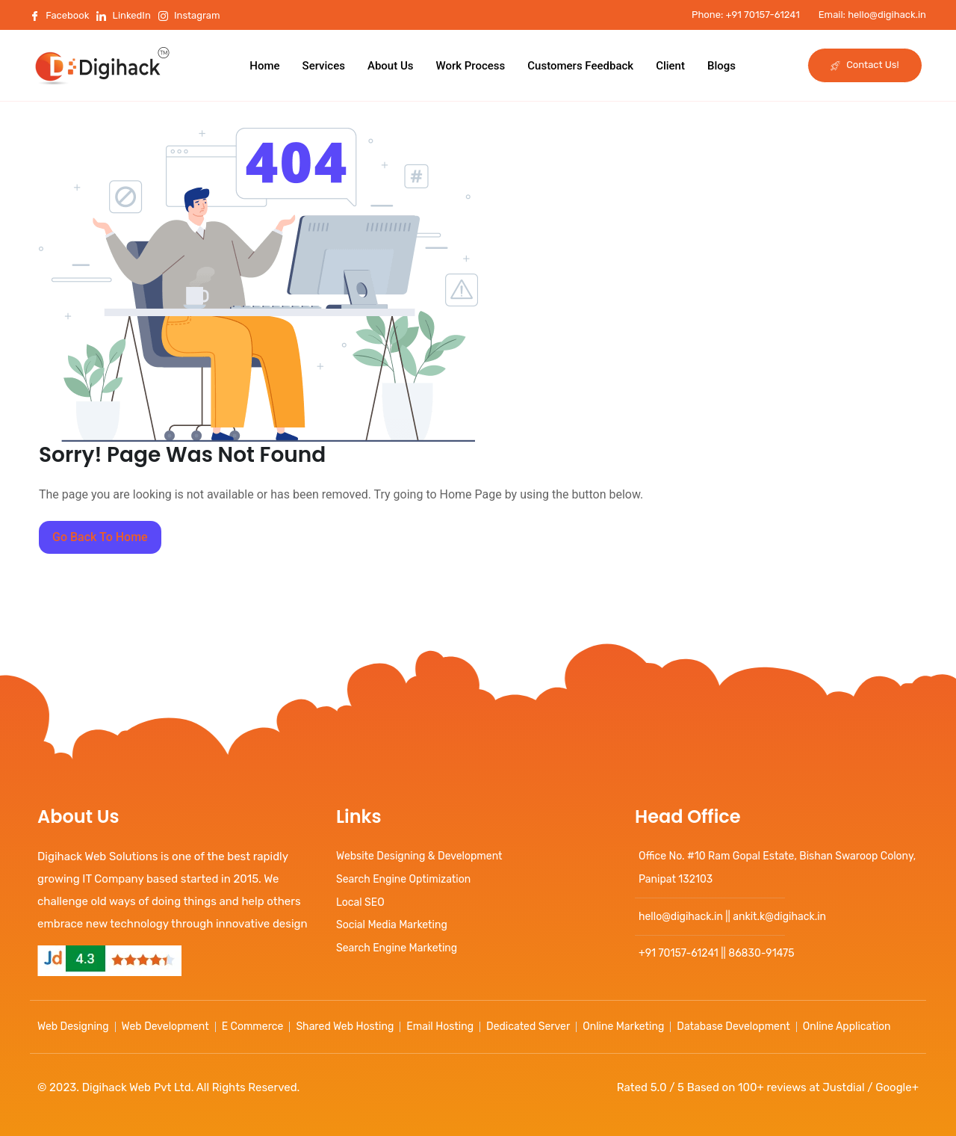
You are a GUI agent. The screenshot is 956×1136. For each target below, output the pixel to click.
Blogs (721, 65)
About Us (390, 65)
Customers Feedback (580, 65)
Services (323, 65)
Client (670, 65)
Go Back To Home (100, 537)
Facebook (59, 15)
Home (264, 65)
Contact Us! (865, 64)
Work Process (470, 65)
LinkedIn (123, 15)
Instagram (189, 15)
